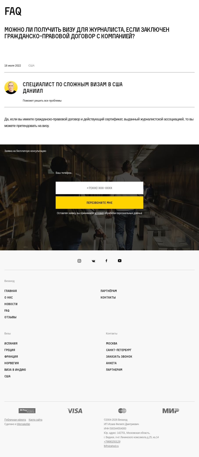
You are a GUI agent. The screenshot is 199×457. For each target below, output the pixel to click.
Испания (11, 343)
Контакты (108, 297)
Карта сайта (35, 419)
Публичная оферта (15, 419)
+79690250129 (112, 441)
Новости (11, 304)
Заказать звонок (119, 356)
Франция (11, 356)
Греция (9, 350)
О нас (8, 297)
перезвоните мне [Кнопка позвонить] (99, 202)
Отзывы (10, 317)
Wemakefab (23, 424)
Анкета (111, 363)
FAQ (6, 310)
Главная (10, 291)
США (31, 65)
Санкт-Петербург (118, 350)
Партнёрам (109, 291)
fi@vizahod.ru (111, 446)
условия (99, 213)
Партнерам (114, 369)
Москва (111, 343)
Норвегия (11, 363)
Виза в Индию (15, 369)
